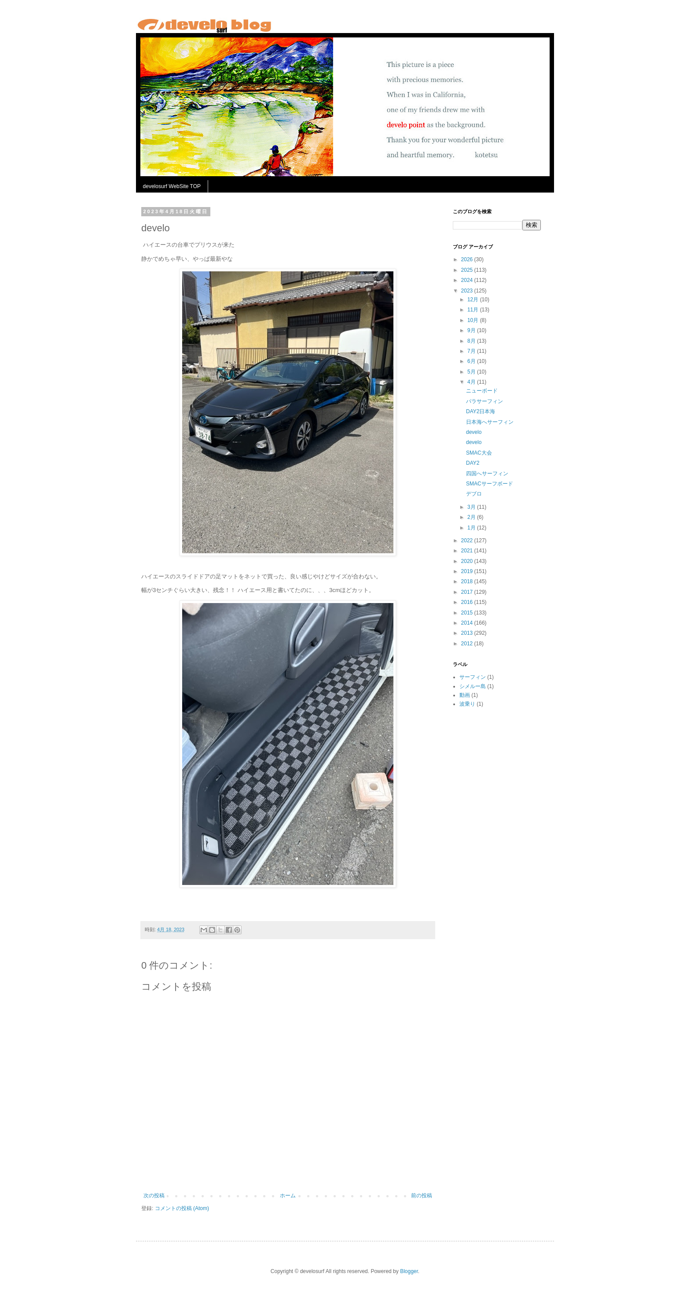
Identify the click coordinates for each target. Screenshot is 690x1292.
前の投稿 (421, 1195)
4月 (472, 382)
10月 (473, 320)
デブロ (474, 494)
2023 (467, 291)
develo (473, 432)
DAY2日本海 (480, 411)
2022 (467, 540)
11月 (473, 310)
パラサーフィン (484, 401)
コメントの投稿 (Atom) (182, 1208)
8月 (472, 341)
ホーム (288, 1195)
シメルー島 (472, 686)
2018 (467, 581)
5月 (472, 372)
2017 (467, 592)
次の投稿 (154, 1195)
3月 (472, 507)
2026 (467, 259)
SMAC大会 (479, 453)
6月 (472, 361)
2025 (467, 270)
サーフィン (472, 677)
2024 (467, 280)
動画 (464, 695)
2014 (467, 623)
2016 (467, 602)
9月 (472, 330)
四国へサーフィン (487, 473)
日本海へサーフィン (490, 422)
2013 (467, 633)
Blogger (409, 1271)
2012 (467, 643)
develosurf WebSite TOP (172, 186)
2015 (467, 613)
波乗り (467, 704)
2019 (467, 571)
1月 (472, 528)
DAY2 (472, 463)
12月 (473, 299)
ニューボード (482, 391)
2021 (467, 551)
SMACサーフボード (489, 484)
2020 (467, 561)
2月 (472, 517)
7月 (472, 351)
